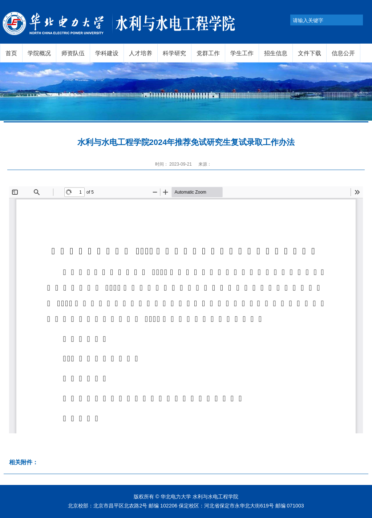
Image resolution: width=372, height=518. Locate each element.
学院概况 (39, 53)
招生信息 (275, 53)
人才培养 (140, 53)
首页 (11, 53)
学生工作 (242, 53)
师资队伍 (73, 53)
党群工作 (208, 53)
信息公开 (343, 53)
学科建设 (106, 53)
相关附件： (23, 462)
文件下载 (309, 53)
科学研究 (174, 53)
